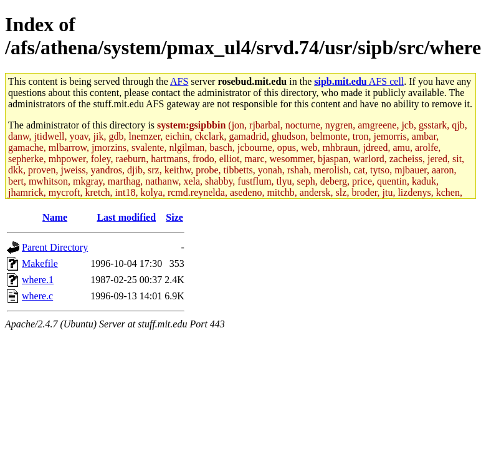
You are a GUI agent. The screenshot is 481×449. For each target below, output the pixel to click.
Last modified (126, 217)
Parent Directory (55, 247)
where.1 (38, 279)
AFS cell (359, 81)
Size (174, 217)
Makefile (40, 263)
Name (54, 217)
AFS (179, 81)
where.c (37, 296)
